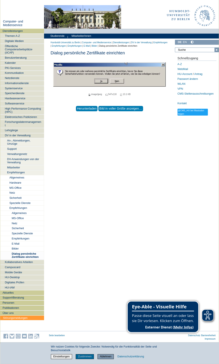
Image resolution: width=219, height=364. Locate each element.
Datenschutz (194, 335)
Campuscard (13, 267)
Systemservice (14, 88)
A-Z (180, 64)
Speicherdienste (15, 93)
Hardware (15, 182)
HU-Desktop (12, 277)
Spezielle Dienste (20, 203)
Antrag (198, 74)
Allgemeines (16, 177)
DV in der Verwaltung (18, 135)
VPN (180, 88)
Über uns (8, 313)
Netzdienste (12, 78)
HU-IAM (10, 287)
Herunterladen (86, 108)
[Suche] (197, 50)
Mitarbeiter (13, 167)
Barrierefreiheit (208, 335)
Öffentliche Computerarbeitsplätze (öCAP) (19, 49)
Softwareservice (14, 103)
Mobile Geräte (13, 272)
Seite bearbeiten (57, 335)
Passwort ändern (188, 78)
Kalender (10, 62)
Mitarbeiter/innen (81, 35)
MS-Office (15, 187)
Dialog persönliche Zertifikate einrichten (25, 255)
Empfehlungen (16, 172)
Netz (12, 192)
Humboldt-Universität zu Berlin (65, 42)
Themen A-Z (12, 35)
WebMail (183, 69)
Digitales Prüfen (14, 282)
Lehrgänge (11, 130)
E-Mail (15, 243)
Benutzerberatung (16, 57)
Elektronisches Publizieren (21, 117)
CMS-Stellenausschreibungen (196, 93)
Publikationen (11, 307)
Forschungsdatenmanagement (23, 123)
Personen (8, 302)
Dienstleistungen (13, 31)
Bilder (15, 248)
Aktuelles (8, 292)
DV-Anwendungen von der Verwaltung (23, 160)
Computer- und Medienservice (13, 23)
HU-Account (185, 74)
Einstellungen (61, 356)
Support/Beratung (13, 297)
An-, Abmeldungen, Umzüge (18, 142)
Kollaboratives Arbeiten (19, 262)
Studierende (57, 35)
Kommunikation (14, 72)
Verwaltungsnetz (17, 154)
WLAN (181, 83)
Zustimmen (85, 356)
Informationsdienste (17, 83)
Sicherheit (15, 197)
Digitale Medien (14, 41)
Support (12, 148)
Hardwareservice (15, 98)
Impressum (210, 339)
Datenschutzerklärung (130, 356)
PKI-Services (13, 68)
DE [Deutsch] (180, 42)
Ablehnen (105, 356)
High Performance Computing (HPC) (23, 110)
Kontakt (182, 103)
